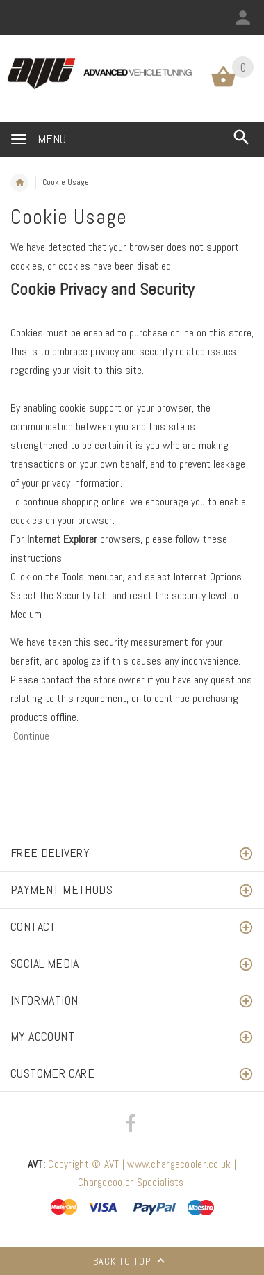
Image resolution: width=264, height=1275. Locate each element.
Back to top (132, 1262)
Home (19, 183)
